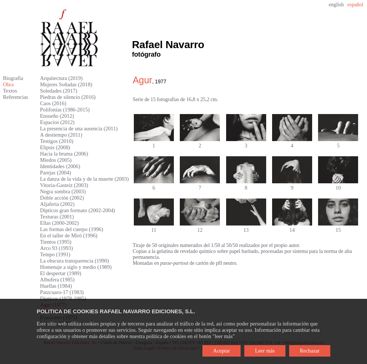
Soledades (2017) (58, 91)
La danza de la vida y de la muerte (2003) (84, 179)
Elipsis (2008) (55, 147)
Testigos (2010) (56, 141)
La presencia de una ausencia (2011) (79, 128)
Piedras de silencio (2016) (68, 97)
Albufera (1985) (57, 280)
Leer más (265, 351)
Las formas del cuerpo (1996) (71, 229)
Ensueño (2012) (57, 116)
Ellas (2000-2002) (59, 223)
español (355, 4)
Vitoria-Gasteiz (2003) (64, 185)
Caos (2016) (53, 103)
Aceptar (221, 351)
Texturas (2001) (57, 217)
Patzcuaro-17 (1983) (62, 292)
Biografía (13, 78)
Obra (8, 84)
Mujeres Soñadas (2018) (66, 84)
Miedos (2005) (56, 160)
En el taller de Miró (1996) (68, 235)
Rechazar (310, 351)
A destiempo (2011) (61, 135)
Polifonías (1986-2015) (65, 110)
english (336, 4)
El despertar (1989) (60, 273)
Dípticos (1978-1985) (63, 298)
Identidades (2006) (60, 166)
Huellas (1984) (56, 286)
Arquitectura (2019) (61, 78)
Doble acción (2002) (62, 198)
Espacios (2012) (57, 122)
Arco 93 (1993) (56, 248)
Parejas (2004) (55, 173)
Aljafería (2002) (57, 204)
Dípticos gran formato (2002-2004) (77, 210)
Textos (10, 91)
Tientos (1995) (56, 242)
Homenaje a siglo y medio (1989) (76, 267)
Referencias (15, 97)
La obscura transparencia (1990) (74, 261)
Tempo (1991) (55, 254)
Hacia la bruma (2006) (64, 154)
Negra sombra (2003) (63, 191)
